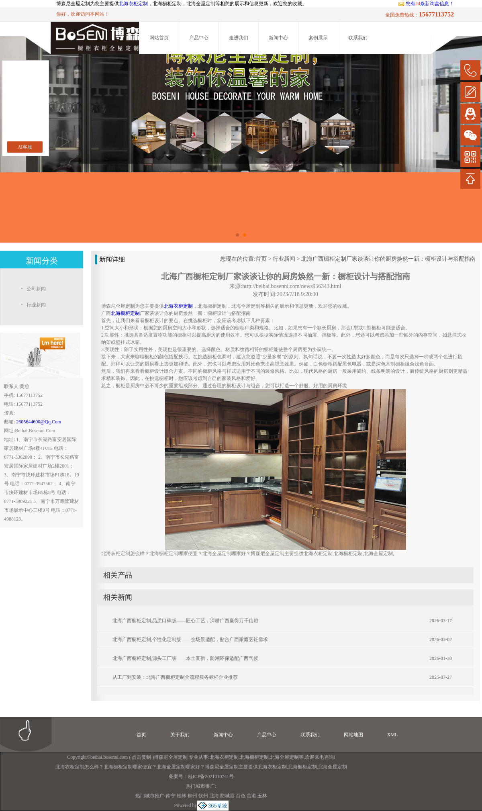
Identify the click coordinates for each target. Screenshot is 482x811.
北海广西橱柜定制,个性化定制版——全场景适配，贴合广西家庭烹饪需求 (190, 639)
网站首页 (159, 38)
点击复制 (141, 757)
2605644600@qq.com (38, 422)
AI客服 (25, 147)
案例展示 (318, 38)
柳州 (192, 796)
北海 (214, 796)
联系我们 (358, 38)
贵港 (251, 796)
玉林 (262, 796)
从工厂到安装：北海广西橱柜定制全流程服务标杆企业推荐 (175, 677)
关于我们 (180, 734)
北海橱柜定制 (254, 757)
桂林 (181, 796)
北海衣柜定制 (133, 3)
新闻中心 (278, 38)
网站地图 (353, 734)
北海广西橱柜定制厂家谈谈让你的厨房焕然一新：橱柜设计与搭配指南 (388, 259)
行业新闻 (284, 259)
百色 (240, 796)
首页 (261, 259)
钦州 (203, 796)
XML (392, 734)
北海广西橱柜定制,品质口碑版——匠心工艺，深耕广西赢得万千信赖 (185, 620)
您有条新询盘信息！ (426, 3)
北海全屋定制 (284, 757)
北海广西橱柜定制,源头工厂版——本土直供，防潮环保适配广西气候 (185, 658)
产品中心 (198, 38)
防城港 (227, 796)
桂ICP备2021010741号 (211, 776)
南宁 (171, 796)
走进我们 (238, 38)
